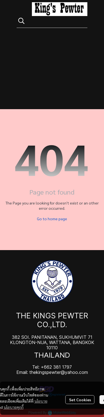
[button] (50, 20)
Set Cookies (80, 399)
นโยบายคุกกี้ (14, 407)
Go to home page (52, 218)
